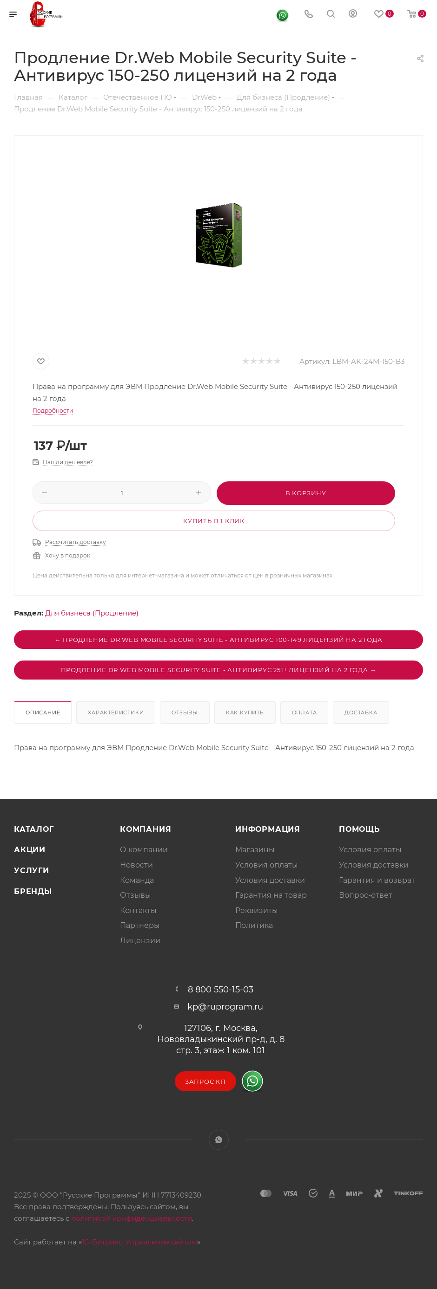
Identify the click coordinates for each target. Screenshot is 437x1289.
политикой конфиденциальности (131, 1218)
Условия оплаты (266, 865)
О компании (144, 849)
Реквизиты (256, 910)
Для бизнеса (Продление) (92, 613)
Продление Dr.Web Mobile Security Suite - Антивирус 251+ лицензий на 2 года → (219, 670)
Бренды (33, 891)
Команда (137, 880)
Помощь (359, 829)
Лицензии (140, 940)
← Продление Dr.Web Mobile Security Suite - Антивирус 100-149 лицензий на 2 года (218, 639)
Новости (136, 865)
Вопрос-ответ (365, 895)
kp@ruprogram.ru (225, 1007)
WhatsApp (219, 1140)
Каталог (34, 829)
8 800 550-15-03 (220, 989)
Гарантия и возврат (377, 880)
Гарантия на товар (271, 895)
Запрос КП (205, 1081)
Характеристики (116, 712)
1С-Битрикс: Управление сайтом (139, 1241)
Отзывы (185, 712)
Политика (254, 925)
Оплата (304, 712)
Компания (145, 829)
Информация (267, 829)
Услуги (31, 870)
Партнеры (140, 925)
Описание (43, 712)
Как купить (245, 712)
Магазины (255, 849)
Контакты (138, 910)
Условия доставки (270, 880)
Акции (30, 849)
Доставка (360, 712)
